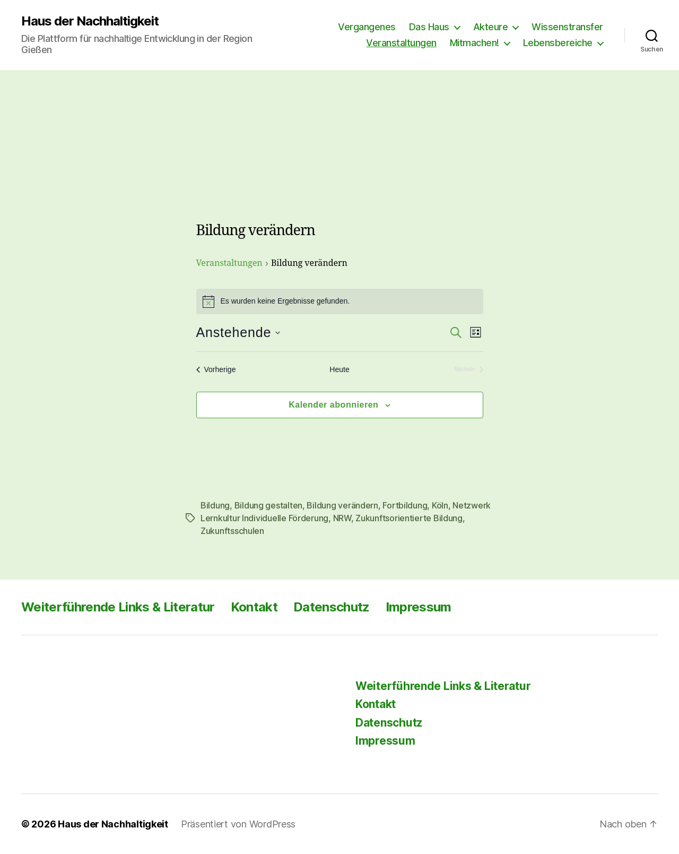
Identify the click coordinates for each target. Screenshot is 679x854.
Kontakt (254, 607)
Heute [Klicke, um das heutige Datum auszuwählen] (339, 369)
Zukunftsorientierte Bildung (409, 518)
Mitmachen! (474, 42)
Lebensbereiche (558, 42)
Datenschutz (331, 607)
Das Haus (429, 26)
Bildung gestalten (268, 505)
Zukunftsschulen (232, 530)
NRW (342, 518)
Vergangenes (367, 26)
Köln (440, 505)
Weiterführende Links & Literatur (118, 607)
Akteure (490, 26)
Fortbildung (404, 505)
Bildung (215, 505)
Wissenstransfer (567, 26)
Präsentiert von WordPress (238, 824)
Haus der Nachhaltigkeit (90, 21)
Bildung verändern (342, 505)
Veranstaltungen (401, 42)
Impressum (418, 607)
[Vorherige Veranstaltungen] (216, 370)
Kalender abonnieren (333, 404)
